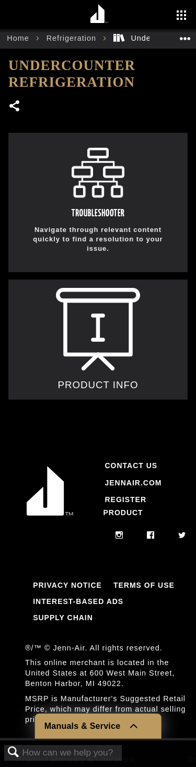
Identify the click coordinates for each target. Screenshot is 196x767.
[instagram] (119, 535)
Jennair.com (133, 483)
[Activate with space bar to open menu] (181, 16)
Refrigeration (73, 38)
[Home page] (99, 14)
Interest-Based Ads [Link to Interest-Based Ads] (78, 601)
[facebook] (150, 535)
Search (13, 753)
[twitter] (182, 535)
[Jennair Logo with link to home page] (50, 518)
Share (14, 107)
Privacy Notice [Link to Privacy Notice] (67, 585)
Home (19, 38)
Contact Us (131, 465)
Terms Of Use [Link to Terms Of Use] (144, 585)
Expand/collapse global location (185, 35)
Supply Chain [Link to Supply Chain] (63, 617)
